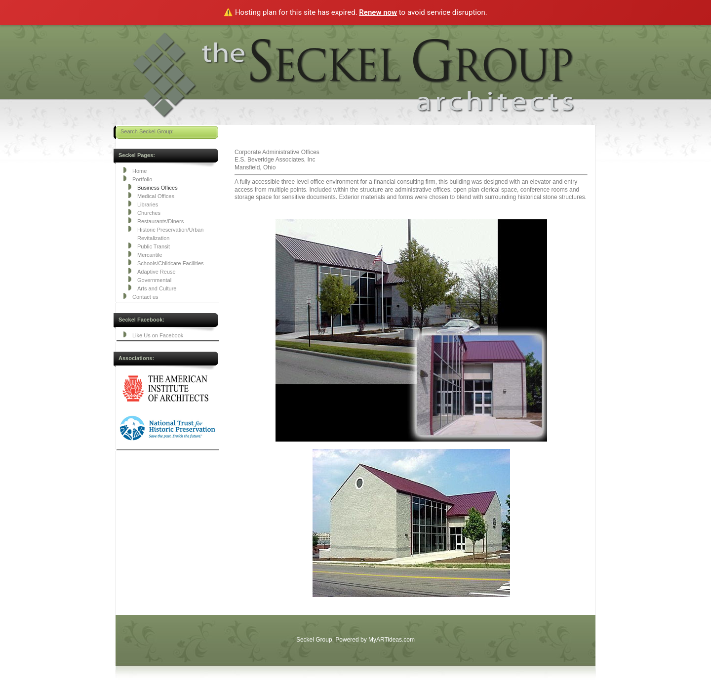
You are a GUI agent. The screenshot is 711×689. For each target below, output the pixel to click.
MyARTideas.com (391, 639)
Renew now (378, 12)
